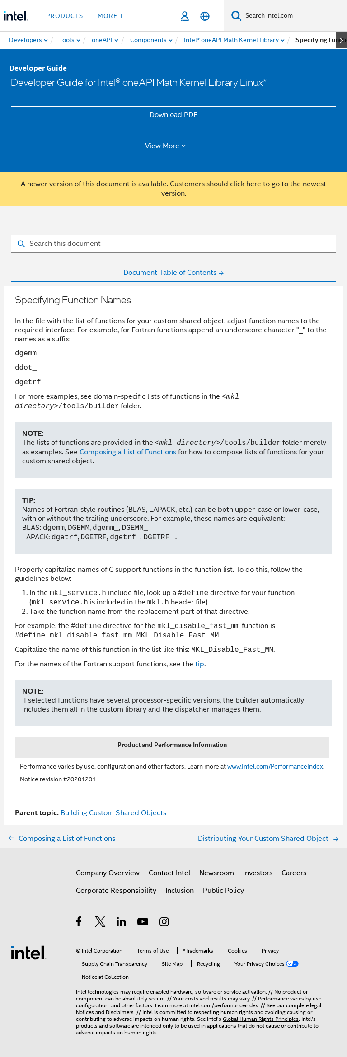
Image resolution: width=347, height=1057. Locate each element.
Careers (293, 873)
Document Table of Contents (169, 272)
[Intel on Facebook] (79, 923)
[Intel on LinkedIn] (122, 923)
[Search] (236, 15)
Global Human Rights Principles (261, 1018)
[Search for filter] (173, 244)
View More (167, 146)
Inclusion (179, 890)
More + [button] (110, 16)
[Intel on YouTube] (143, 923)
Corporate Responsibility (116, 890)
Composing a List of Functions (128, 452)
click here (245, 184)
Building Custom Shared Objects (113, 812)
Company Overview (108, 873)
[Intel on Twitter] (101, 923)
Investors (257, 873)
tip (199, 664)
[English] (205, 16)
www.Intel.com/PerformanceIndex (275, 766)
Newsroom (216, 873)
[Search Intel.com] (294, 15)
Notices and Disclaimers (105, 1012)
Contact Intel (169, 873)
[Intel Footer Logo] (29, 952)
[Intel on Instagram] (165, 923)
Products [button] (64, 16)
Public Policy (223, 890)
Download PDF (173, 114)
